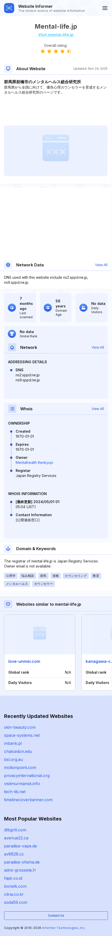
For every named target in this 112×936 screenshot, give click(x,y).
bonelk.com (15, 886)
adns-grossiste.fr (20, 870)
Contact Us (56, 915)
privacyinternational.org (27, 775)
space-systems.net (22, 735)
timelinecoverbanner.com (28, 799)
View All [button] (101, 265)
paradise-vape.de (20, 845)
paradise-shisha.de (22, 862)
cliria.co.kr (14, 894)
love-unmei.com (24, 661)
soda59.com (15, 902)
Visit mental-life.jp (56, 34)
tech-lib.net (15, 791)
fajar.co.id (13, 878)
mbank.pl (13, 743)
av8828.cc (14, 854)
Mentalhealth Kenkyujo (34, 462)
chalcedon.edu (18, 751)
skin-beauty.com (20, 727)
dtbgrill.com (15, 829)
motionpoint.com (20, 767)
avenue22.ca (16, 837)
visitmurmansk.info (22, 783)
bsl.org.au (13, 759)
